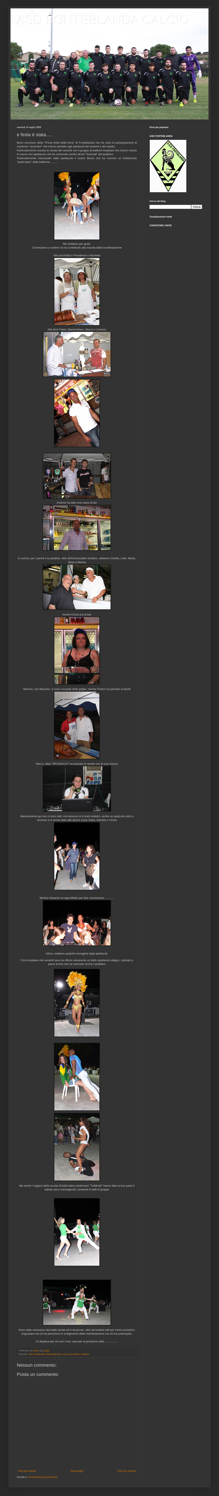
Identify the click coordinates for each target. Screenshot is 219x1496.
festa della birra (54, 1354)
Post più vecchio (127, 1471)
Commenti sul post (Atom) (42, 1477)
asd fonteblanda (37, 1354)
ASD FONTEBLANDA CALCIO (103, 20)
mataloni (85, 1354)
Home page (76, 1471)
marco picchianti (71, 1354)
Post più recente (27, 1471)
